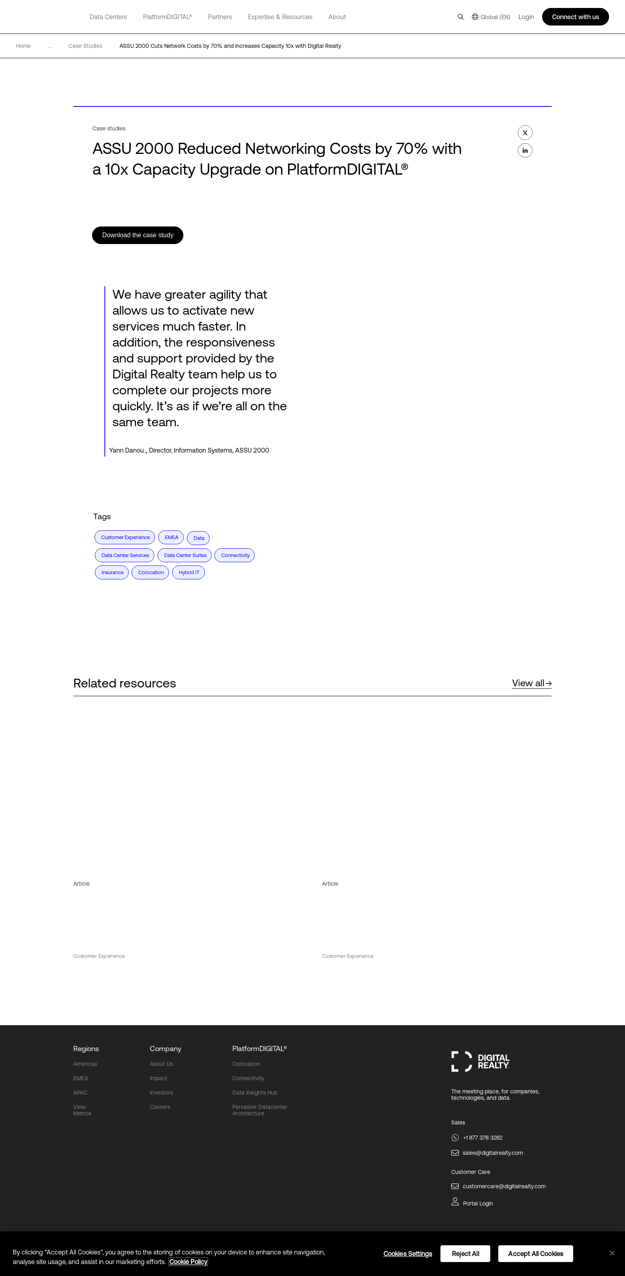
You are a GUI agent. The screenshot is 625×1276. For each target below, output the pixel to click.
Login (526, 16)
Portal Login (478, 1202)
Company (165, 1048)
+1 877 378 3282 (482, 1136)
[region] (312, 1253)
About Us (161, 1063)
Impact (158, 1077)
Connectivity (248, 1077)
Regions (86, 1048)
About (337, 16)
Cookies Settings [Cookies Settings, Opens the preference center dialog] (407, 1253)
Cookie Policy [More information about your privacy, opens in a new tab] (188, 1261)
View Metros (82, 1109)
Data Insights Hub (254, 1092)
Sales (458, 1121)
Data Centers (108, 16)
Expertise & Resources (280, 16)
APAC (80, 1092)
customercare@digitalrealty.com (504, 1185)
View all (532, 681)
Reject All (465, 1253)
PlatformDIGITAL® (167, 16)
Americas (85, 1063)
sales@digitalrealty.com (493, 1151)
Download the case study (139, 235)
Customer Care (470, 1171)
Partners (220, 16)
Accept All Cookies (535, 1253)
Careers (160, 1106)
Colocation (246, 1063)
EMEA (80, 1077)
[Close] (612, 1253)
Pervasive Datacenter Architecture (259, 1109)
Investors (161, 1092)
